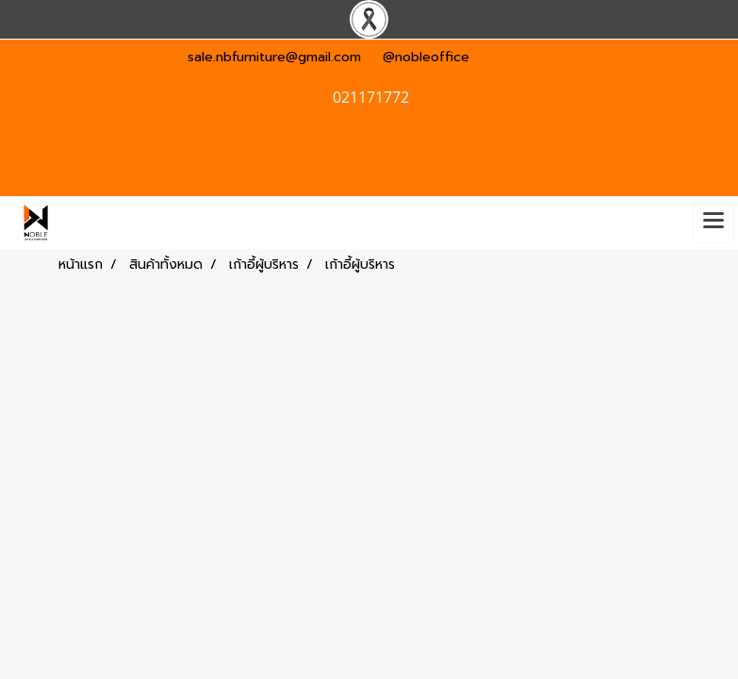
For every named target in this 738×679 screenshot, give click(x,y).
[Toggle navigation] (713, 222)
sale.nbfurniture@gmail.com (274, 57)
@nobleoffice (426, 57)
